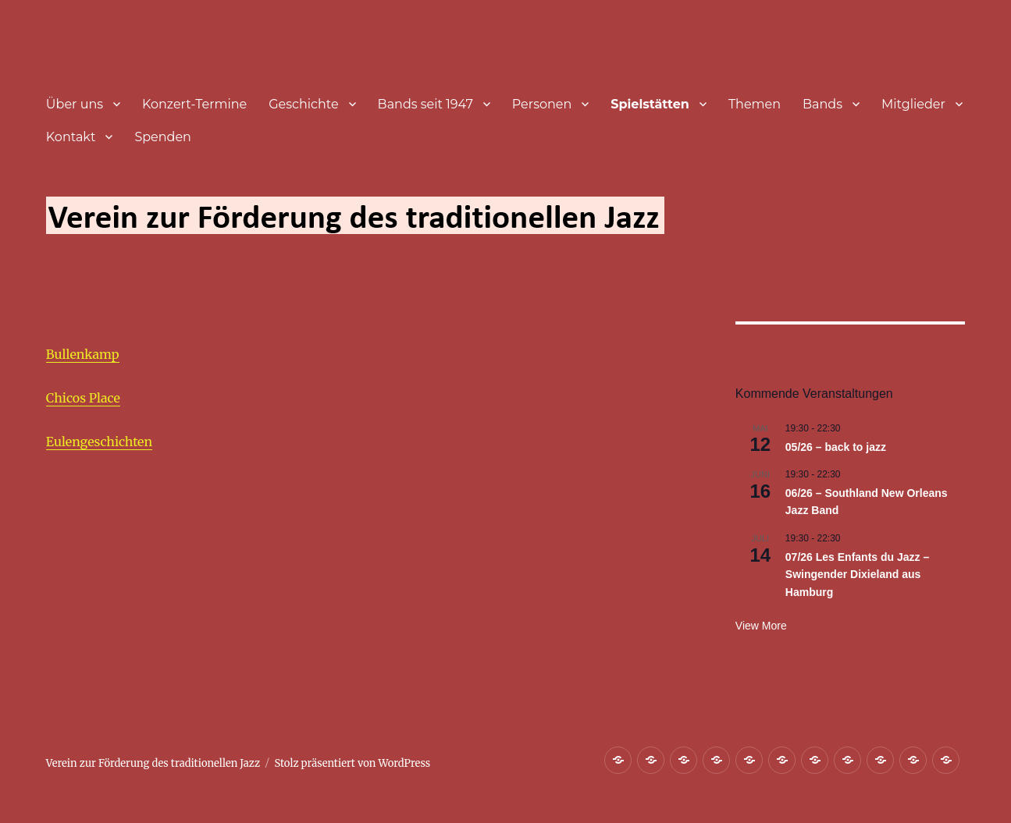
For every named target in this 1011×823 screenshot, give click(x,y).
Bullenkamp (82, 354)
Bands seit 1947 (425, 104)
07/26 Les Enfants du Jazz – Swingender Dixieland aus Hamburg (857, 574)
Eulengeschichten (99, 441)
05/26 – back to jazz (835, 447)
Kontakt (71, 136)
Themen (754, 104)
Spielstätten (650, 104)
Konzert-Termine (194, 104)
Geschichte (303, 104)
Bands (822, 104)
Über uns (74, 104)
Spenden (162, 136)
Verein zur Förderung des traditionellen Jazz (153, 763)
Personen (541, 104)
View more (761, 625)
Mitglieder (913, 104)
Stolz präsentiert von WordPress (352, 763)
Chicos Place (83, 398)
